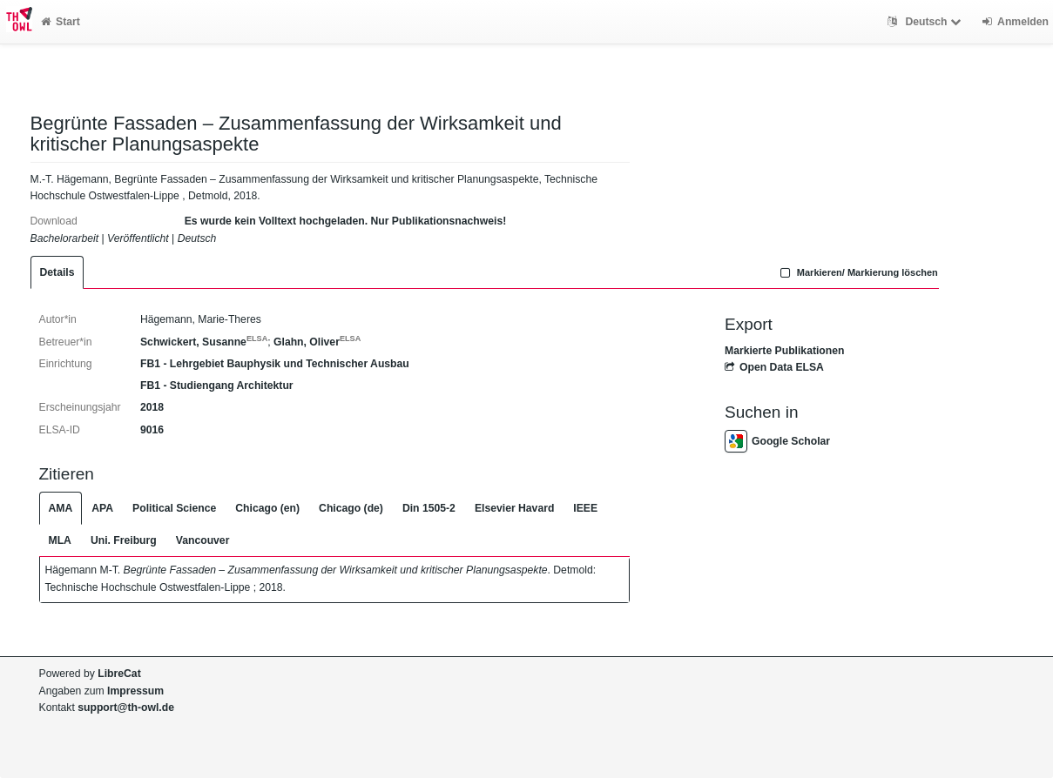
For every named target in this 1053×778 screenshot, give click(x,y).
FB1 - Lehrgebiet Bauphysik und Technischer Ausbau (274, 364)
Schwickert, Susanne (203, 342)
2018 (152, 407)
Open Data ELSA (774, 367)
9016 (152, 430)
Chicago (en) (267, 508)
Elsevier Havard (514, 508)
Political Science (174, 508)
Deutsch (926, 22)
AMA (61, 508)
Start (60, 22)
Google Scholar (777, 441)
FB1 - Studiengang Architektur (217, 385)
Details (57, 272)
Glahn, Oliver (317, 342)
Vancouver (203, 540)
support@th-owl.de (126, 707)
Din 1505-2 (429, 508)
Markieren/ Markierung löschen (857, 272)
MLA (60, 540)
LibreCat (119, 673)
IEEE (585, 508)
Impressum (135, 691)
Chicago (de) (351, 508)
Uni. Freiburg (124, 540)
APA (102, 508)
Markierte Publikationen (784, 351)
